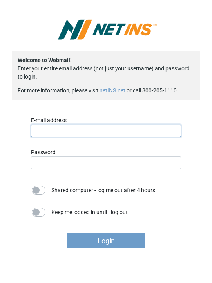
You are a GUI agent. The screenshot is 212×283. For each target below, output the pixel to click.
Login (106, 241)
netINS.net (112, 90)
